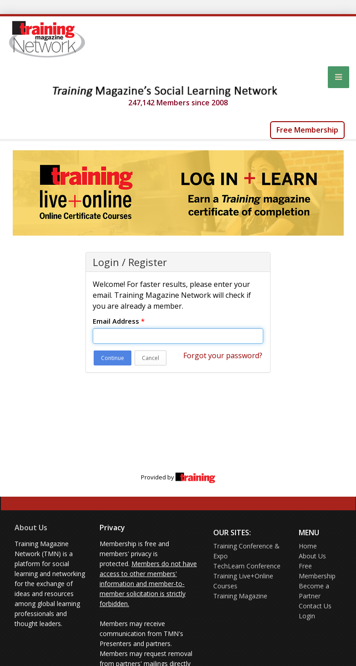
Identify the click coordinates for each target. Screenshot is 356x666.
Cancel (150, 358)
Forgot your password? (222, 355)
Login (307, 616)
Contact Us (315, 606)
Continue (112, 358)
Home (308, 546)
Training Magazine (240, 596)
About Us (31, 528)
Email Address (119, 321)
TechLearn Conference (247, 566)
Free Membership (307, 130)
